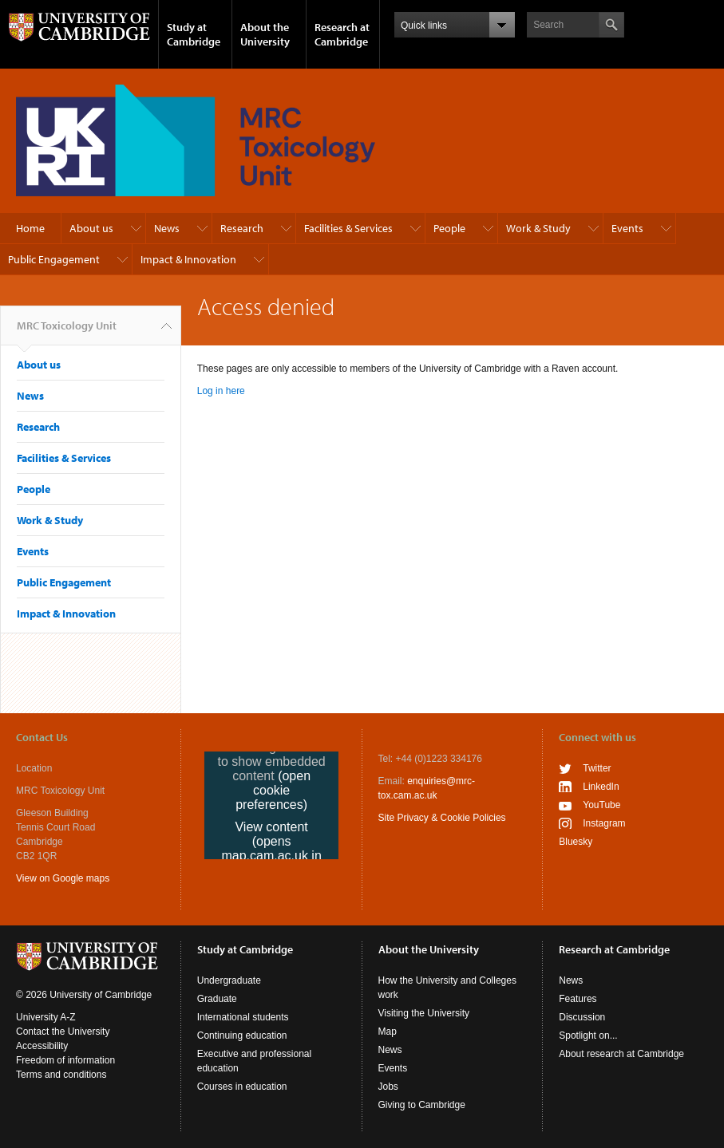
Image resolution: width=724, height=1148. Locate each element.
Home (30, 228)
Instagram (604, 823)
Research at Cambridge (342, 34)
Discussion (582, 1017)
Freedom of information (65, 1060)
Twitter (597, 768)
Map (387, 1031)
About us (91, 228)
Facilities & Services (348, 228)
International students (243, 1017)
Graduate (217, 998)
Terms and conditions (61, 1074)
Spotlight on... (588, 1035)
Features (577, 998)
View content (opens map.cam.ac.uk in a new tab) (271, 848)
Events (627, 228)
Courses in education (242, 1086)
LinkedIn (601, 786)
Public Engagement (54, 259)
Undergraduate (229, 980)
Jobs (388, 1086)
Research (241, 228)
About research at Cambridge (621, 1053)
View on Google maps (62, 878)
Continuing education (242, 1035)
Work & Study (538, 228)
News (167, 228)
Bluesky (575, 841)
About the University (265, 34)
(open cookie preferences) (273, 790)
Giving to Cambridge (421, 1105)
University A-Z (46, 1017)
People (449, 228)
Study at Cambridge (193, 34)
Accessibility (42, 1045)
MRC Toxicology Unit (67, 331)
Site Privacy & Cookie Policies (442, 817)
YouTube (601, 805)
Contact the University (62, 1031)
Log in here (221, 390)
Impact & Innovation (188, 259)
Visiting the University (424, 1013)
